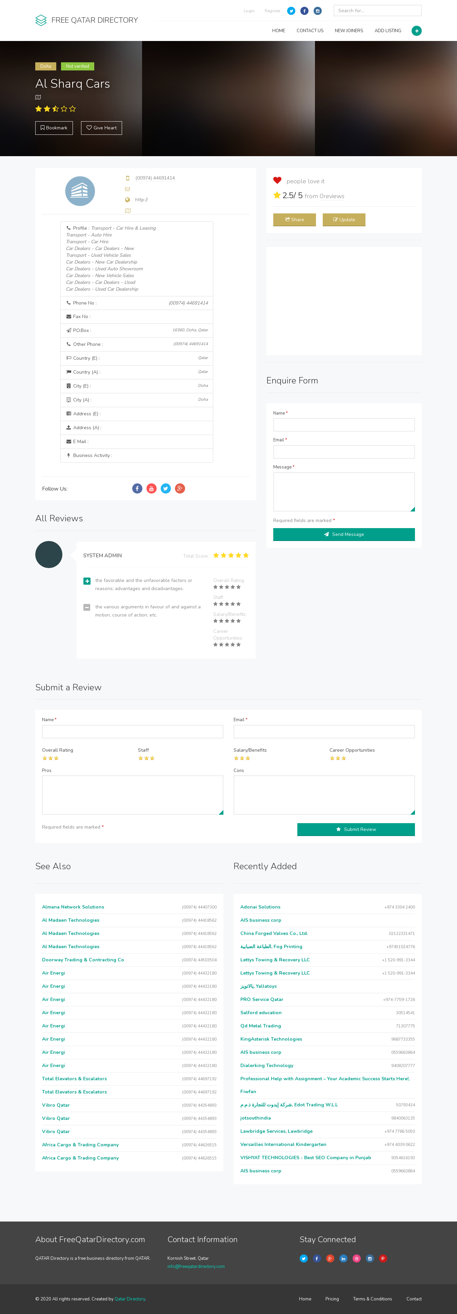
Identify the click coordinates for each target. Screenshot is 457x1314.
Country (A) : (137, 372)
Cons (239, 771)
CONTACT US (310, 31)
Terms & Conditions (372, 1299)
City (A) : (137, 400)
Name (280, 413)
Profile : (111, 258)
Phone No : (137, 303)
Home (305, 1299)
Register (272, 11)
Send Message (344, 534)
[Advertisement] (344, 301)
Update (344, 219)
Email (280, 440)
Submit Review (356, 829)
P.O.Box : (137, 330)
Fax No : (78, 316)
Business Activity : (89, 455)
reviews (332, 196)
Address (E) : (83, 414)
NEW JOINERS (349, 31)
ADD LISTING (388, 31)
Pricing (332, 1299)
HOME (278, 31)
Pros (47, 771)
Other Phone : (137, 344)
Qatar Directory (130, 1299)
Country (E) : (137, 358)
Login (249, 11)
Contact (414, 1299)
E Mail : (77, 441)
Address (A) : (83, 427)
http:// (141, 199)
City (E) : (137, 386)
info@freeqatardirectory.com (196, 1267)
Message (284, 467)
